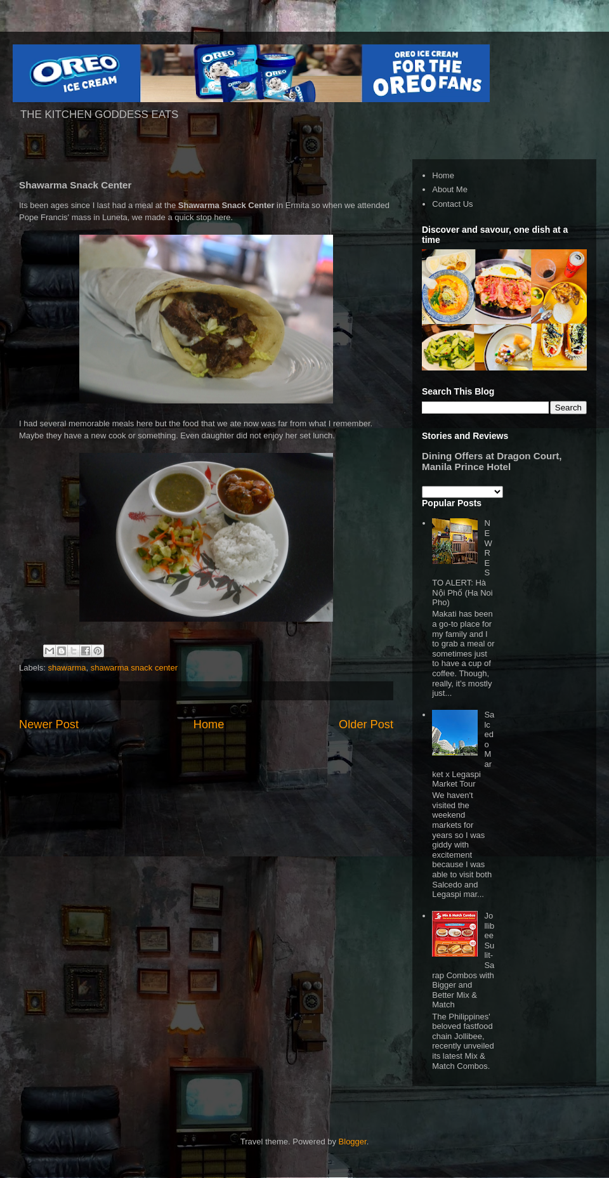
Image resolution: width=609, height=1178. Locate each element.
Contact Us (452, 204)
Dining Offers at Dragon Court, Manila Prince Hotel (491, 461)
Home (209, 724)
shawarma (67, 667)
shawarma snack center (134, 667)
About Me (450, 189)
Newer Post (49, 724)
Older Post (366, 724)
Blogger (353, 1141)
